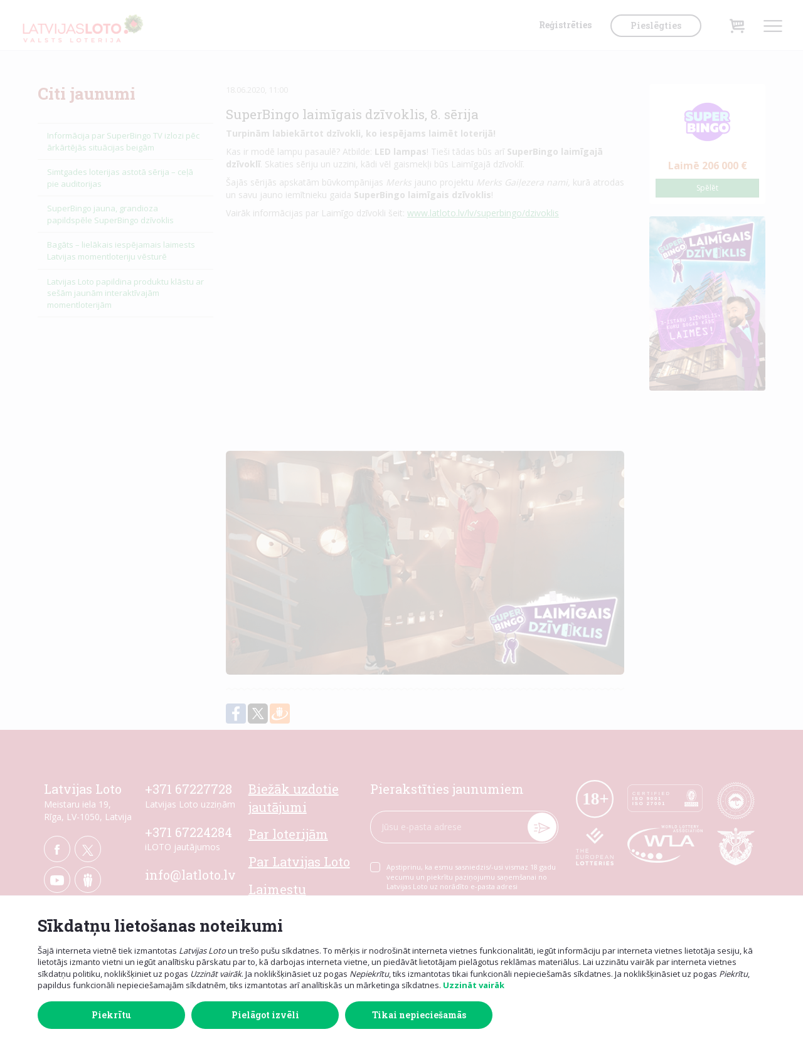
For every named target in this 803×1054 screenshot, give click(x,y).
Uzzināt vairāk (473, 985)
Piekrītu (111, 1015)
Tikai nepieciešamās (419, 1015)
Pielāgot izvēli (265, 1015)
